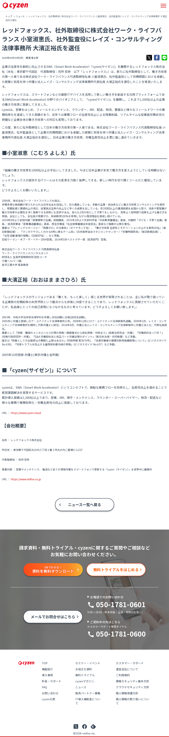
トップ (9, 16)
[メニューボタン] (163, 5)
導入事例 (47, 675)
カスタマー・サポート (130, 663)
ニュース (20, 16)
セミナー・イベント (87, 663)
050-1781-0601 (120, 604)
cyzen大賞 (48, 699)
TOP (45, 663)
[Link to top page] (15, 5)
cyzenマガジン (84, 681)
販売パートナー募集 (87, 693)
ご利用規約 (123, 675)
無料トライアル (85, 675)
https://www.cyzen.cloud (26, 413)
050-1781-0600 (120, 633)
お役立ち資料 (83, 669)
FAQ (44, 687)
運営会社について (127, 669)
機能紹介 (47, 669)
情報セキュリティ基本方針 (132, 681)
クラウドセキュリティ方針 (132, 687)
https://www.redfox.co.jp (26, 479)
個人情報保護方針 (127, 693)
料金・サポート (51, 681)
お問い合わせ (50, 693)
